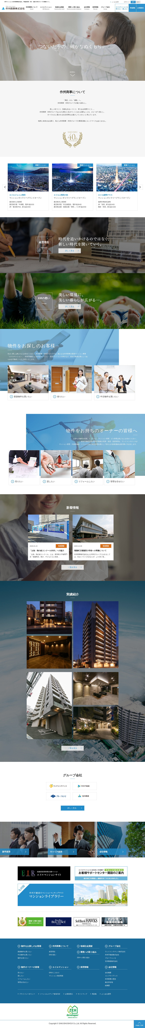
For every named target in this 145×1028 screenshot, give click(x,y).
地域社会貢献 (59, 8)
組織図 (107, 985)
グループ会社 (105, 8)
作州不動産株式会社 (112, 955)
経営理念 (52, 951)
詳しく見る (69, 251)
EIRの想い (52, 955)
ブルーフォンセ (110, 958)
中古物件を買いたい (25, 955)
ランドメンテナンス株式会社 (115, 951)
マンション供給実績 (56, 976)
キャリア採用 (56, 852)
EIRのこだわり (54, 972)
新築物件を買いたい (25, 951)
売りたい (21, 972)
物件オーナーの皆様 (30, 967)
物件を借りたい (23, 958)
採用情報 (95, 8)
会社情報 (87, 8)
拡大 (138, 2)
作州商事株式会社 (13, 8)
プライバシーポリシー (27, 994)
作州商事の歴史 (110, 979)
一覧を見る (72, 567)
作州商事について (32, 8)
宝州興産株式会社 (111, 961)
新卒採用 (6, 852)
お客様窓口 (140, 8)
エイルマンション (46, 8)
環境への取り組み (74, 8)
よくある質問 (115, 2)
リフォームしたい (24, 979)
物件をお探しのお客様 (31, 946)
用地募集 (132, 8)
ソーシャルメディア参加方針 (50, 994)
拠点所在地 (109, 982)
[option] (72, 46)
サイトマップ (82, 994)
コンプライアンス (111, 976)
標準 (133, 2)
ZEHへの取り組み (83, 957)
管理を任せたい (23, 982)
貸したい (21, 976)
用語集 (94, 994)
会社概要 (108, 972)
